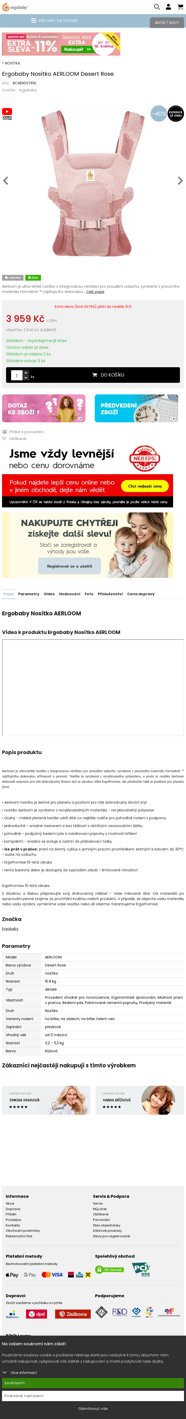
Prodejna (13, 1220)
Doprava (13, 1209)
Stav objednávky (106, 1225)
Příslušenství (110, 594)
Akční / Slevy (167, 22)
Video (49, 594)
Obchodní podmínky (23, 1230)
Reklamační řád (19, 1236)
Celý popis (95, 292)
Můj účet (100, 1209)
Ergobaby (28, 90)
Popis (9, 594)
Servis (98, 1203)
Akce (10, 1203)
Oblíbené (101, 1214)
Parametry (28, 594)
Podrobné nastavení (24, 1395)
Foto (89, 594)
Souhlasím (15, 1383)
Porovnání (101, 1220)
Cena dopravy (141, 594)
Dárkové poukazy (107, 1230)
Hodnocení (69, 594)
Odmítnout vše (93, 1408)
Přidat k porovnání (22, 432)
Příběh (11, 1214)
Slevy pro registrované (111, 1236)
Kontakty (13, 1225)
